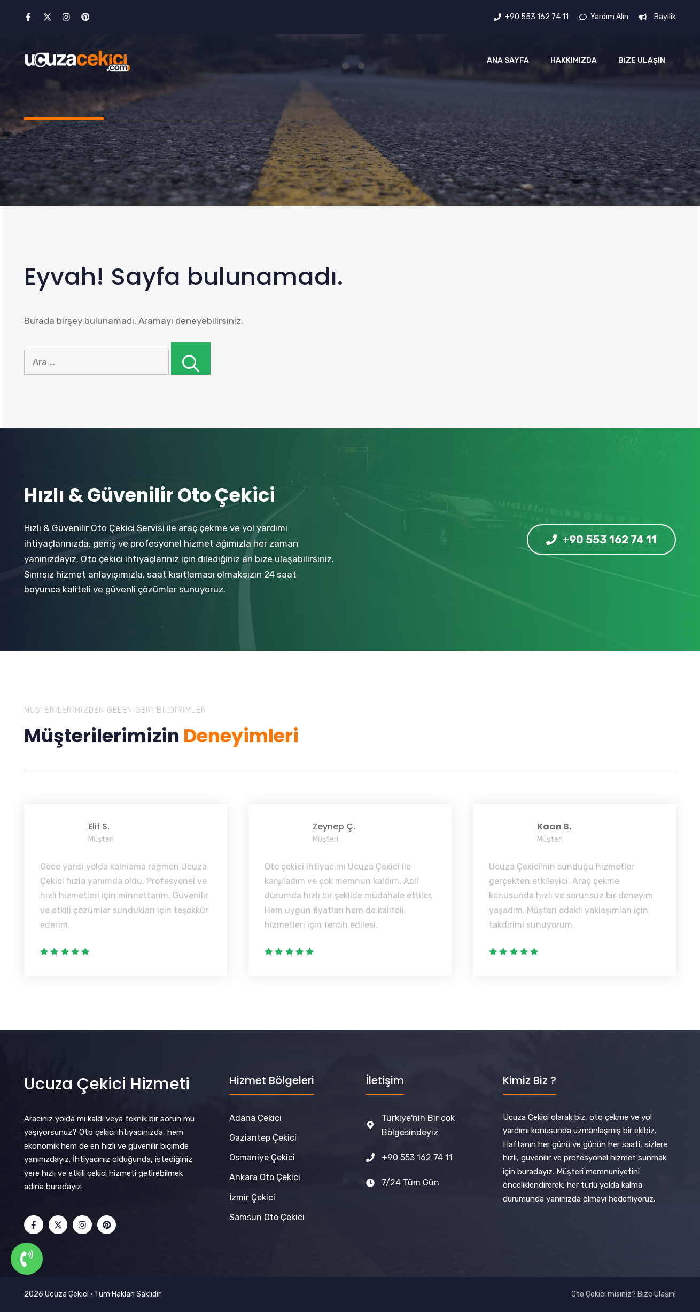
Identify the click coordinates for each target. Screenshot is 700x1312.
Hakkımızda (573, 60)
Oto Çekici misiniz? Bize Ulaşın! (623, 1294)
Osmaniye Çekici (262, 1157)
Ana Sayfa (508, 60)
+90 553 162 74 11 (417, 1157)
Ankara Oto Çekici (264, 1177)
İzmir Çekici (252, 1197)
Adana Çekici (255, 1118)
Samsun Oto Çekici (267, 1217)
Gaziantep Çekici (263, 1138)
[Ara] (191, 358)
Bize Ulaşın (641, 60)
